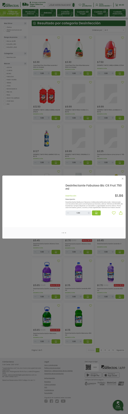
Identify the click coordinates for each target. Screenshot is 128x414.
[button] (120, 213)
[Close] (122, 178)
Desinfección (70, 196)
